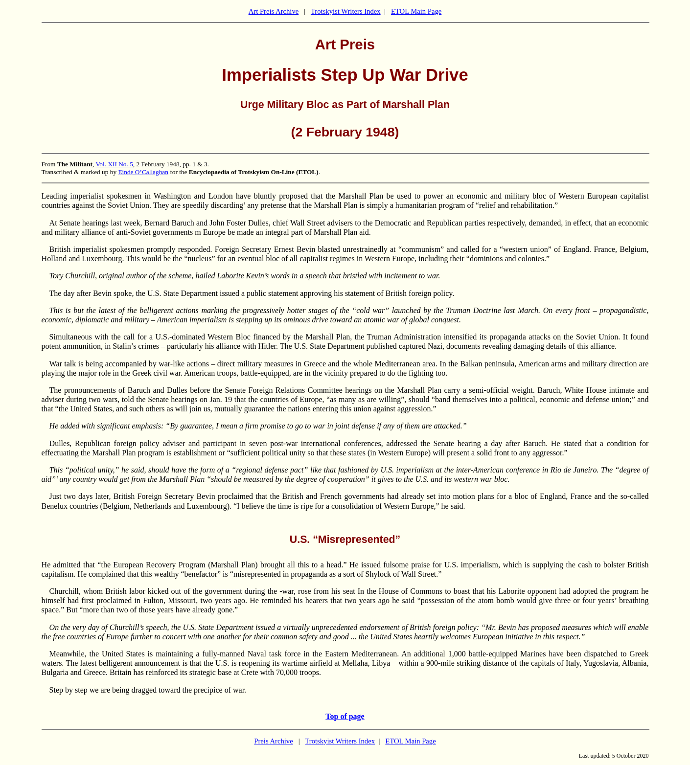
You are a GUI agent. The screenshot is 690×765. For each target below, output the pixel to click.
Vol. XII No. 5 (114, 164)
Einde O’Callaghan (143, 172)
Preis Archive (273, 741)
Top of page (344, 716)
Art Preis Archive (274, 11)
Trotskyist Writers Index (346, 11)
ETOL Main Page (416, 11)
